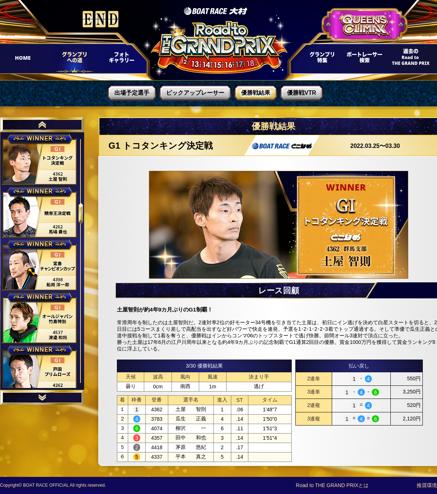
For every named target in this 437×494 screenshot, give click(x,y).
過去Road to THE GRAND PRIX (408, 59)
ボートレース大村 (215, 11)
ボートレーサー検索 (363, 59)
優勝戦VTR (301, 93)
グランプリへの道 (72, 59)
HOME (26, 59)
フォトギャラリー (121, 59)
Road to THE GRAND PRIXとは (332, 485)
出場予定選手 (131, 93)
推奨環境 (427, 485)
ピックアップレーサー (195, 93)
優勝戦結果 (255, 93)
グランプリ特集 (320, 59)
